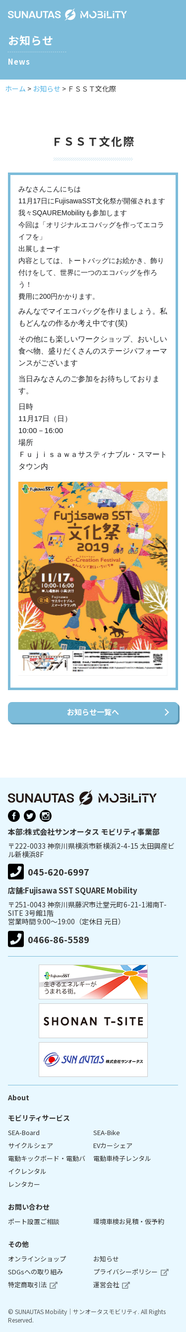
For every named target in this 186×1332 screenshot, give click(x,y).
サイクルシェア (30, 1145)
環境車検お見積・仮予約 (128, 1221)
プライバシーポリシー (125, 1271)
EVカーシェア (112, 1145)
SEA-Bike (106, 1132)
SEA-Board (24, 1132)
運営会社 (106, 1284)
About (18, 1097)
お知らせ (106, 1258)
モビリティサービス (39, 1118)
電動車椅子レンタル (122, 1158)
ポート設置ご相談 (34, 1221)
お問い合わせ (29, 1207)
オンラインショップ (37, 1258)
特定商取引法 (27, 1284)
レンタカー (24, 1184)
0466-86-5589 (48, 939)
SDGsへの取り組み (35, 1271)
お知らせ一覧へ (93, 712)
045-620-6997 (48, 872)
